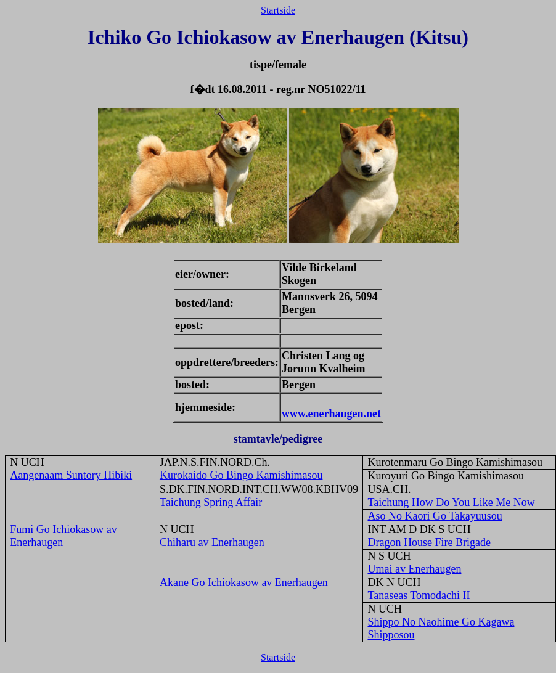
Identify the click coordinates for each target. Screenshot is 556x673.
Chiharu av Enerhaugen (212, 542)
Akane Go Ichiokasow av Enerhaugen (244, 582)
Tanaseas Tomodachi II (418, 595)
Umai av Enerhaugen (414, 569)
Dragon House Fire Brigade (428, 542)
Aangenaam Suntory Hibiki (71, 475)
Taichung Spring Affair (211, 502)
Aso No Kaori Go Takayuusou (434, 516)
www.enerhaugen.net (331, 413)
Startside (278, 10)
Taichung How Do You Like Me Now (450, 502)
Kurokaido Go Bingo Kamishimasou (241, 475)
